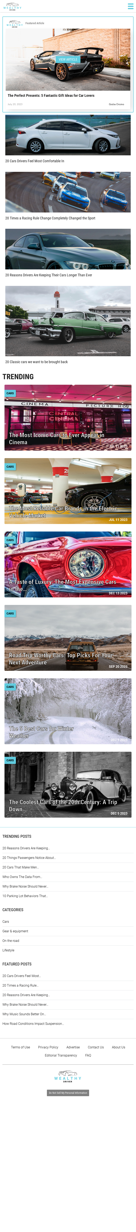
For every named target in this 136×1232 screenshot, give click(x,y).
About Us (118, 1047)
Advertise (73, 1047)
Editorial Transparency (61, 1055)
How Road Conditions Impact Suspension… (33, 1024)
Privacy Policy (48, 1047)
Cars (5, 922)
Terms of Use (20, 1047)
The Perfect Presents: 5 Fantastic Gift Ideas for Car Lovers (51, 95)
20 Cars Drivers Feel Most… (21, 976)
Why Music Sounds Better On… (24, 1014)
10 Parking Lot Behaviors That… (25, 896)
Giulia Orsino (116, 104)
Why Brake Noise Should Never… (25, 886)
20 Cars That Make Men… (20, 867)
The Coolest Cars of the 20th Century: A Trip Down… (63, 805)
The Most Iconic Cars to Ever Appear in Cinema (56, 438)
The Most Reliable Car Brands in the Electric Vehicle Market (63, 512)
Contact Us (96, 1047)
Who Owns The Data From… (22, 877)
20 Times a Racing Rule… (20, 985)
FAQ (88, 1055)
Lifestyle (8, 950)
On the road (10, 941)
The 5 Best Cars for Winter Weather (41, 732)
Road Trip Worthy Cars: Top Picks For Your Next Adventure (61, 659)
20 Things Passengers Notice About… (29, 858)
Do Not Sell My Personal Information (68, 1092)
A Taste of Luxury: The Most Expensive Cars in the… (62, 585)
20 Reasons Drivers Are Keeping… (26, 848)
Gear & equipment (15, 931)
